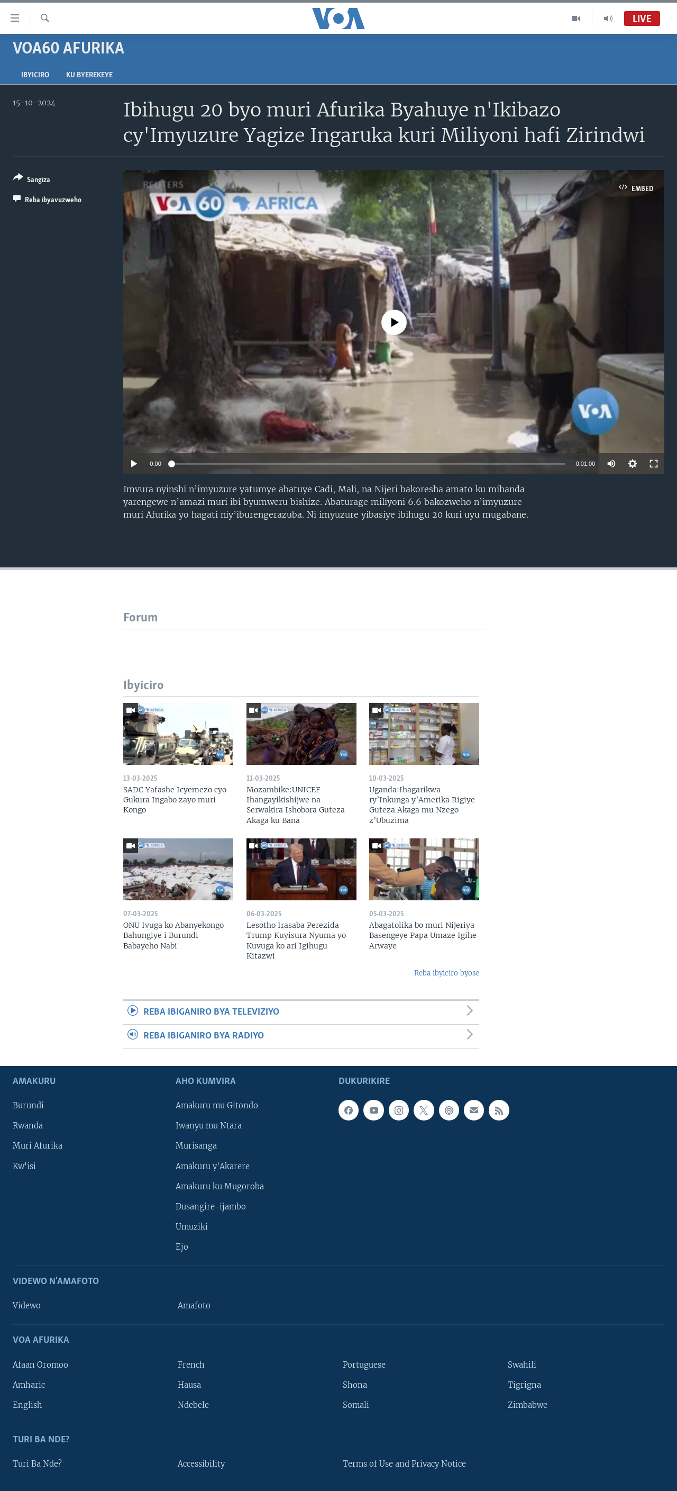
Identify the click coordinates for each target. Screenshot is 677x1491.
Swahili (522, 1364)
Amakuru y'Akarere (213, 1166)
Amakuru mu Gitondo (217, 1105)
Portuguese (364, 1364)
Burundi (28, 1105)
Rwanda (28, 1126)
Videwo (27, 1306)
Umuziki (192, 1226)
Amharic (29, 1384)
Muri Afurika (37, 1146)
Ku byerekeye (89, 75)
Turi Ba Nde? (37, 1464)
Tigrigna (524, 1384)
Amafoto (194, 1306)
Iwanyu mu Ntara (209, 1126)
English (27, 1404)
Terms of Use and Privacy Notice (404, 1464)
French (191, 1364)
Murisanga (196, 1146)
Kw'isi (24, 1166)
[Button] (31, 181)
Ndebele (193, 1404)
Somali (356, 1404)
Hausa (189, 1384)
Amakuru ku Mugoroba (220, 1186)
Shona (355, 1384)
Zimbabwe (527, 1404)
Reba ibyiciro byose (446, 973)
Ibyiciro (35, 75)
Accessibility (201, 1464)
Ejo (182, 1246)
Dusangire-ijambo (211, 1206)
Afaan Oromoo (40, 1364)
